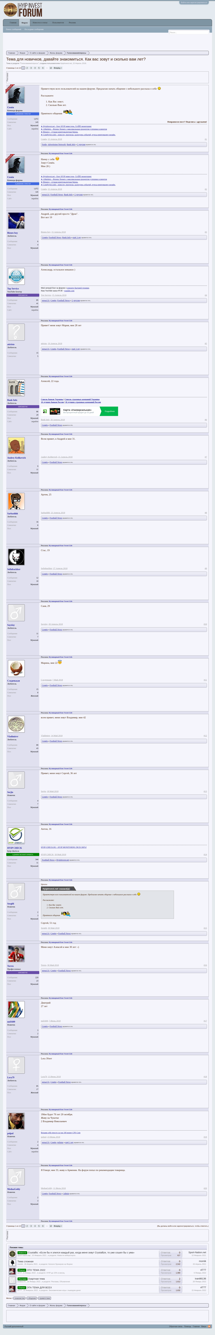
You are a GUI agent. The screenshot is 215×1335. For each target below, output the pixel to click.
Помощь (187, 1326)
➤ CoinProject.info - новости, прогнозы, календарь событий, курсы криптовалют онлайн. (78, 135)
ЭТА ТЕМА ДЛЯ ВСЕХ (39, 1287)
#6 (206, 419)
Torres (10, 966)
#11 (205, 680)
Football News (56, 194)
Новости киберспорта (66, 1255)
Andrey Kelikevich (16, 458)
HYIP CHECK (14, 848)
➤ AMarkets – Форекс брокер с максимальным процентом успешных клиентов (74, 129)
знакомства (19, 1298)
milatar (60, 1142)
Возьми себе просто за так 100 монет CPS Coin (60, 1133)
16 (37, 522)
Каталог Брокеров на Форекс (61, 1264)
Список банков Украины (52, 399)
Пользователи (58, 22)
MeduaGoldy (13, 1189)
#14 (205, 854)
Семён (10, 107)
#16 (205, 965)
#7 (206, 457)
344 (36, 859)
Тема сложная (25, 1261)
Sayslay (11, 625)
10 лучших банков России (52, 402)
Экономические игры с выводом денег (65, 1290)
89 (37, 745)
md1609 (11, 1022)
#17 (205, 1021)
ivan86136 (200, 1278)
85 (37, 300)
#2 (206, 189)
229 (36, 977)
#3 (206, 232)
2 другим (81, 144)
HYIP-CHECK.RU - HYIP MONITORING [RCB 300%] (63, 847)
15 (37, 353)
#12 (205, 735)
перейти (35, 129)
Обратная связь (175, 1326)
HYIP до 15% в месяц (56, 1273)
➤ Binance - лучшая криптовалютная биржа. (59, 132)
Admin (66, 1193)
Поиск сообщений (13, 29)
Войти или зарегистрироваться (194, 2)
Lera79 (10, 1077)
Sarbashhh (12, 513)
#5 (206, 343)
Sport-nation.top (23, 1255)
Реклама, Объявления (60, 1282)
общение (31, 1298)
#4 (206, 295)
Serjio (10, 792)
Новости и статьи (40, 22)
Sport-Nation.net (197, 1252)
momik (20, 1264)
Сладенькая (13, 681)
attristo (11, 344)
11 (37, 633)
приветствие (44, 1298)
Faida (44, 144)
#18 (205, 1076)
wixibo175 (21, 1282)
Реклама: (45, 153)
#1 (206, 139)
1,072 (36, 119)
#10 (205, 624)
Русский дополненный (14, 1326)
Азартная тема (36, 1278)
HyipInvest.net (66, 63)
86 (37, 411)
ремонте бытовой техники (78, 288)
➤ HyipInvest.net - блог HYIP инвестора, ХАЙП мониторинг (66, 126)
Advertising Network (57, 144)
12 (51, 68)
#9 (206, 568)
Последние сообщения (34, 29)
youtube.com (69, 291)
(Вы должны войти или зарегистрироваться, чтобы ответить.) (183, 1226)
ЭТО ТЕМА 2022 (36, 1270)
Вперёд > (58, 68)
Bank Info (71, 144)
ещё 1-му (77, 237)
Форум (24, 23)
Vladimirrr (12, 736)
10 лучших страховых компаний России (83, 402)
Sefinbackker (13, 569)
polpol (10, 1133)
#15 (205, 928)
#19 (205, 1137)
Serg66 (10, 903)
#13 (205, 791)
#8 (206, 512)
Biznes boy (12, 233)
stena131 (46, 194)
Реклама (72, 22)
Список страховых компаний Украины (82, 399)
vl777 (19, 1273)
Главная (13, 22)
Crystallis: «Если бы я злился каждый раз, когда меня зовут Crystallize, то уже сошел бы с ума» (81, 1252)
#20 (205, 1188)
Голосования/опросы (29, 63)
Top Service (13, 288)
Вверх (203, 1326)
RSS (209, 1326)
